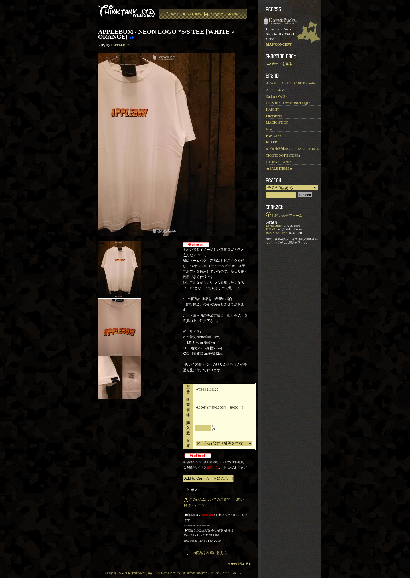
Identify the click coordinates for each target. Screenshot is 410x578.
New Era (272, 129)
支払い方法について (168, 573)
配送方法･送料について (198, 573)
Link (235, 14)
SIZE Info (194, 14)
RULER (271, 142)
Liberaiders (274, 116)
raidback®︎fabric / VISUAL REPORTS (292, 149)
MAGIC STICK (277, 123)
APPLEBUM (121, 45)
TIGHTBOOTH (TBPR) (283, 155)
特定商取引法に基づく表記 (136, 573)
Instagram (216, 14)
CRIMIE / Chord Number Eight (288, 103)
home (174, 14)
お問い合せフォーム (287, 216)
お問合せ (110, 573)
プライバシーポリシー (230, 573)
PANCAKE (274, 136)
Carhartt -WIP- (276, 96)
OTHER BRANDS (279, 162)
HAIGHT (272, 109)
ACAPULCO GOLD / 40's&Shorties (291, 83)
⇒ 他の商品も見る (239, 563)
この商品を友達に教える (208, 553)
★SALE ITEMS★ (279, 169)
